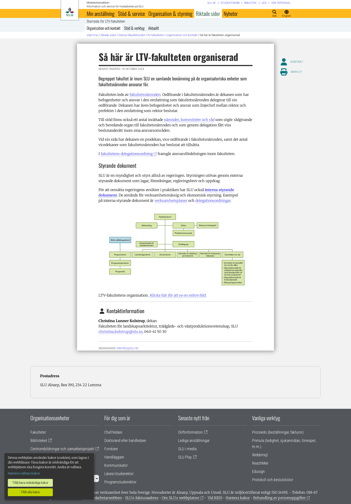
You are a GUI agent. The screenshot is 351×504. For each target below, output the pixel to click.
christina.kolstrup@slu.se (120, 331)
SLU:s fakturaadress (141, 497)
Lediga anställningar (194, 440)
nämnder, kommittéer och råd (189, 119)
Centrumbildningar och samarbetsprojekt (62, 448)
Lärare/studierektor (119, 473)
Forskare (111, 448)
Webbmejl (260, 454)
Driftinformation (190, 432)
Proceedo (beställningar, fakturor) (278, 432)
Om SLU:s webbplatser (180, 497)
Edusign (258, 471)
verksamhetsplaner (170, 200)
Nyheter (231, 13)
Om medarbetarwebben (102, 497)
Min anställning (100, 13)
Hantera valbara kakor (24, 473)
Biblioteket (38, 440)
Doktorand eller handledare (125, 440)
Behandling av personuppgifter (279, 497)
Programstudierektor (120, 482)
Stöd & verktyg (134, 28)
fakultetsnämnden (145, 94)
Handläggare (114, 457)
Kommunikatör (116, 465)
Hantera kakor (238, 497)
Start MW (92, 35)
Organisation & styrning (170, 13)
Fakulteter (38, 432)
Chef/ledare (113, 432)
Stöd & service (131, 13)
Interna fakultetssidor (131, 35)
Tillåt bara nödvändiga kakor (30, 483)
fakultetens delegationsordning (127, 153)
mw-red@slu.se (127, 348)
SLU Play (185, 457)
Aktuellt (153, 28)
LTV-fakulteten (156, 35)
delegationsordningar (213, 200)
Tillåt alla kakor (30, 492)
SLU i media (187, 448)
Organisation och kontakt (103, 28)
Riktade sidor (208, 13)
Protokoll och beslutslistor (272, 479)
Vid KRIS (215, 497)
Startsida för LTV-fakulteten (106, 21)
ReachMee (260, 463)
